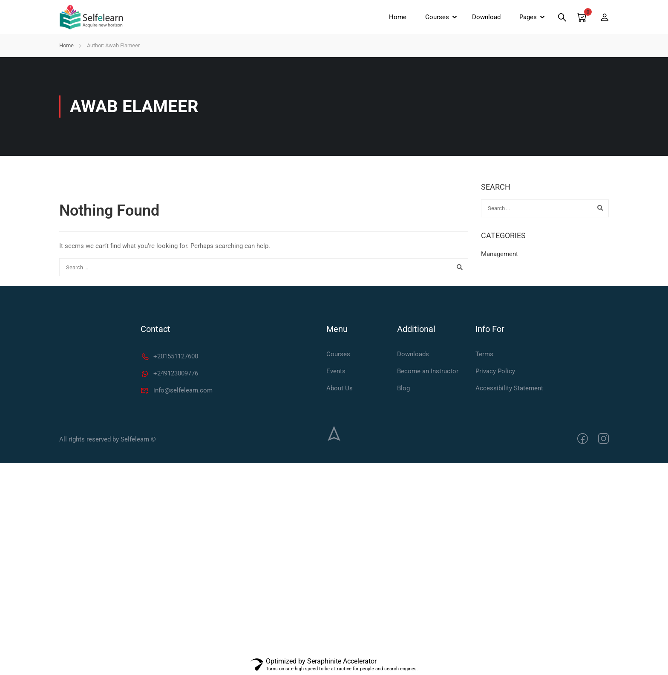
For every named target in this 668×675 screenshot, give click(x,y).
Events (336, 371)
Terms (484, 354)
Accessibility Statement (509, 388)
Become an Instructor (427, 371)
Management (499, 254)
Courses (437, 17)
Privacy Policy (495, 371)
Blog (403, 388)
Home (397, 17)
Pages (528, 17)
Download (486, 17)
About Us (339, 388)
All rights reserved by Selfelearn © (107, 439)
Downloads (413, 354)
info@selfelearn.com (177, 390)
